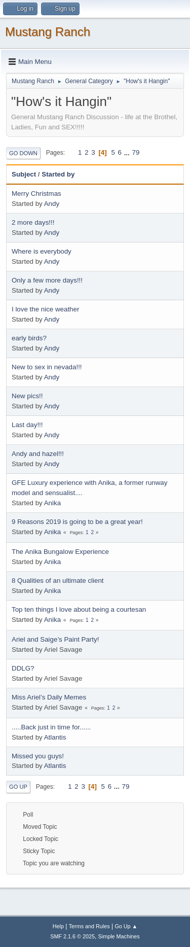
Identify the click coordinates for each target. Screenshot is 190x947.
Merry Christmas (36, 193)
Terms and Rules (89, 926)
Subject (24, 174)
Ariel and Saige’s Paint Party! (55, 639)
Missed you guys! (38, 756)
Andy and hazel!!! (38, 454)
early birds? (29, 338)
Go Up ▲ (126, 926)
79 (135, 152)
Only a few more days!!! (47, 280)
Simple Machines (119, 936)
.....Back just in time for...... (51, 727)
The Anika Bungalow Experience (60, 551)
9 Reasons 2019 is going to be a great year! (77, 521)
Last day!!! (27, 425)
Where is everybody (41, 251)
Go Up (18, 787)
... (128, 152)
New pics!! (27, 396)
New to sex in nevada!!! (47, 367)
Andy (51, 203)
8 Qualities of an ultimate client (58, 580)
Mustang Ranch (47, 32)
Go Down (23, 153)
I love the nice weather (45, 309)
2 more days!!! (33, 222)
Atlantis (55, 737)
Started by (63, 174)
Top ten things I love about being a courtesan (79, 609)
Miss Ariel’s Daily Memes (49, 697)
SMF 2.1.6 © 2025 (72, 936)
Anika (52, 503)
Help (58, 926)
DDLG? (23, 668)
